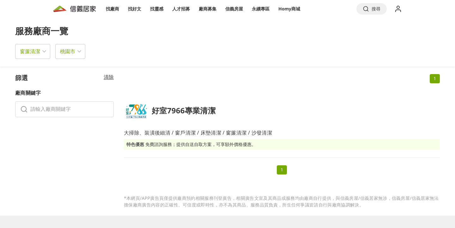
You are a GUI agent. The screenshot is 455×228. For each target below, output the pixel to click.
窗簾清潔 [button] (30, 51)
